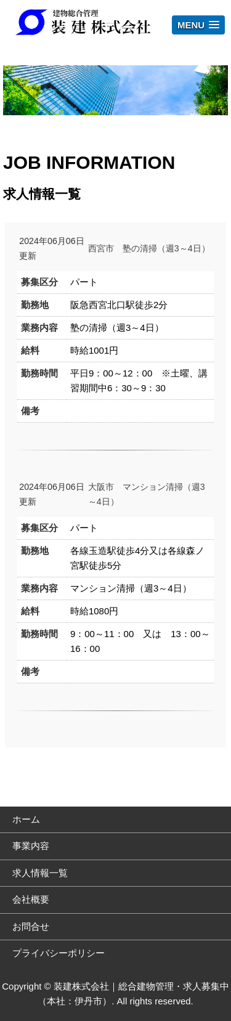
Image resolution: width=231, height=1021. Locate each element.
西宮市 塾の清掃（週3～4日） (149, 248)
